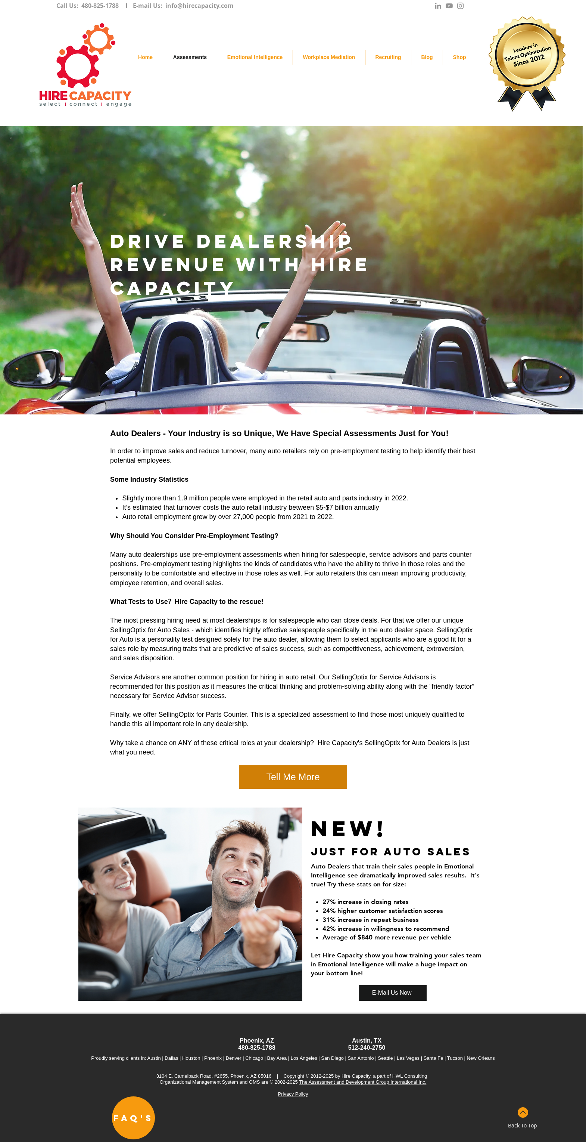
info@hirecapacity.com (199, 5)
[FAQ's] (133, 1117)
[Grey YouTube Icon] (449, 5)
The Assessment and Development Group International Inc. (362, 1082)
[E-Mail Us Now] (393, 993)
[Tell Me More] (293, 777)
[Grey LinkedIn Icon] (438, 5)
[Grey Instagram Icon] (460, 5)
